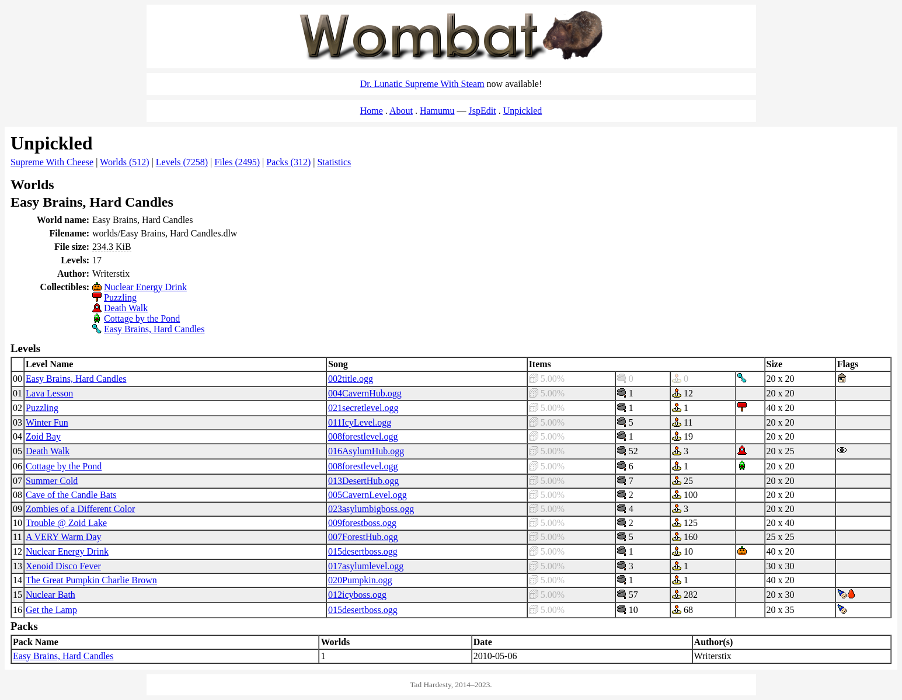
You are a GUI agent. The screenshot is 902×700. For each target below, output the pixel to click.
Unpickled (522, 111)
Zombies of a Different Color (80, 509)
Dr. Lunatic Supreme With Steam (422, 84)
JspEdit (482, 111)
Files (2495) (237, 162)
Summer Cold (52, 481)
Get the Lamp (51, 610)
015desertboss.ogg (363, 551)
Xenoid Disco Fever (63, 566)
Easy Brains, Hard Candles (154, 329)
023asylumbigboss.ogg (371, 509)
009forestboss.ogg (362, 523)
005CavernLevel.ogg (367, 495)
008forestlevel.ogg (363, 436)
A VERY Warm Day (64, 537)
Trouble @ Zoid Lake (66, 523)
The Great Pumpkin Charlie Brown (91, 580)
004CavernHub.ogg (365, 393)
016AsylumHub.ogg (366, 451)
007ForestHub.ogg (363, 537)
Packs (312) (288, 162)
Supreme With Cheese (52, 162)
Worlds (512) (124, 162)
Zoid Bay (43, 436)
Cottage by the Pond (142, 318)
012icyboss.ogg (357, 595)
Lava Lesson (49, 393)
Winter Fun (47, 422)
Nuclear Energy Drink (145, 287)
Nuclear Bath (50, 595)
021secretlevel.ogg (363, 408)
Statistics (334, 162)
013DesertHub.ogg (363, 481)
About (401, 111)
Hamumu (437, 111)
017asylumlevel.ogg (365, 566)
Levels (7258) (182, 162)
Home (371, 111)
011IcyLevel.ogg (359, 422)
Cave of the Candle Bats (71, 495)
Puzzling (120, 297)
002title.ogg (350, 379)
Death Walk (126, 308)
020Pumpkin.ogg (360, 580)
